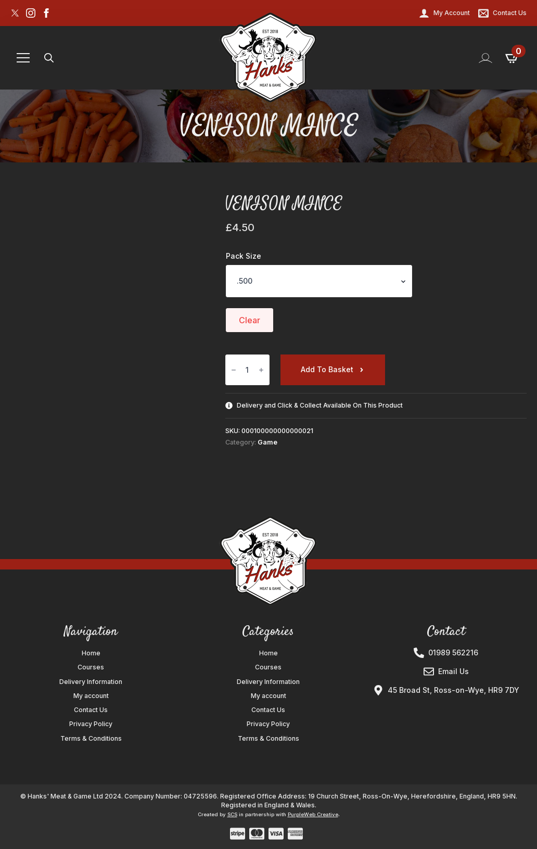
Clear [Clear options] (249, 320)
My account (91, 696)
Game (267, 442)
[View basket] (512, 58)
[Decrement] (233, 369)
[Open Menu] (23, 58)
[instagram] (30, 13)
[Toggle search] (49, 58)
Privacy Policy (90, 724)
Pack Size (243, 256)
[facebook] (46, 13)
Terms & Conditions (91, 739)
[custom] (15, 13)
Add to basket (327, 369)
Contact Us (91, 710)
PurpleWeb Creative (313, 814)
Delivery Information (90, 682)
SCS (232, 814)
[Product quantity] (247, 369)
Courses (91, 667)
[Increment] (261, 369)
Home (91, 653)
